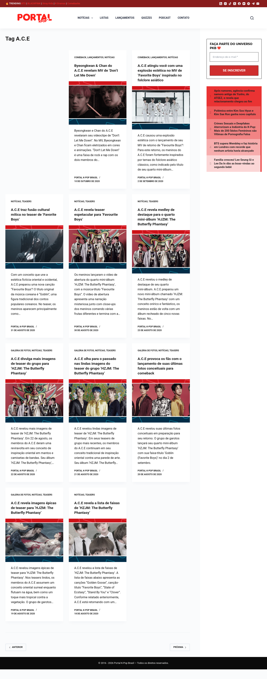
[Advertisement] (36, 78)
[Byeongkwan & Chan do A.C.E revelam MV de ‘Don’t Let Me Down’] (98, 103)
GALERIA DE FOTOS (21, 355)
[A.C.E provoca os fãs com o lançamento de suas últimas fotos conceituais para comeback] (161, 405)
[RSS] (220, 3)
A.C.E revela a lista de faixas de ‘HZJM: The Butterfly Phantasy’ (92, 512)
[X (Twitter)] (234, 3)
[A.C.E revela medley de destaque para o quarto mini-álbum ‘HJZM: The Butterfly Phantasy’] (161, 256)
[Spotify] (248, 3)
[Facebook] (239, 3)
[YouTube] (244, 3)
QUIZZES (146, 17)
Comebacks (73, 3)
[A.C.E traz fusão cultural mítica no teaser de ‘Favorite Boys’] (34, 251)
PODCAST (165, 17)
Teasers (26, 206)
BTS (23, 3)
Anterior (16, 656)
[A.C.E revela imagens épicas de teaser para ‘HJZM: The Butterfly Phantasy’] (34, 549)
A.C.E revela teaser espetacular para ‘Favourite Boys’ (97, 219)
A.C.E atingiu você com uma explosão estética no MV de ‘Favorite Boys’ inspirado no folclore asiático (159, 75)
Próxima (179, 656)
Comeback (80, 57)
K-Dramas (60, 3)
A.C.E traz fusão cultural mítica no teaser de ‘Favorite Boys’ (31, 219)
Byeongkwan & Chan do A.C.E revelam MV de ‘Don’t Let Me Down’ (97, 70)
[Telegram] (253, 3)
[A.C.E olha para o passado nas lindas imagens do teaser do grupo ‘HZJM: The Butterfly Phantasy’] (98, 405)
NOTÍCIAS (86, 17)
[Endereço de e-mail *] (234, 57)
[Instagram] (225, 3)
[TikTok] (230, 3)
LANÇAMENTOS (125, 17)
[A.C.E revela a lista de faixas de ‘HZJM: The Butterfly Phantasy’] (98, 545)
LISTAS (104, 17)
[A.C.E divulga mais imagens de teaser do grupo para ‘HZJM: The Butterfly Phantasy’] (34, 405)
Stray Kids (47, 3)
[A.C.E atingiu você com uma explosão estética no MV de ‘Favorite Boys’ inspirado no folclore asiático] (161, 112)
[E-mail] (257, 3)
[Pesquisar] (252, 18)
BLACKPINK (34, 3)
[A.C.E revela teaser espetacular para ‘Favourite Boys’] (98, 251)
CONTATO (183, 17)
